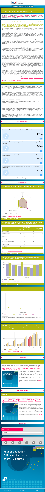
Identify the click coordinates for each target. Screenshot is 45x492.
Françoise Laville (24, 78)
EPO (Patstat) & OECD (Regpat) (15, 80)
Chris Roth (31, 78)
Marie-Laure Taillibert (38, 78)
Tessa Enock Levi (26, 368)
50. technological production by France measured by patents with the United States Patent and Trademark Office (22, 16)
